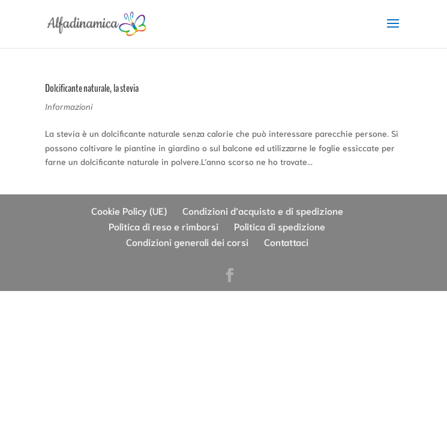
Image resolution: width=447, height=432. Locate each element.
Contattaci (286, 241)
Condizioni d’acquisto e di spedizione (262, 210)
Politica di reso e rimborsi (163, 226)
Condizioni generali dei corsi (187, 241)
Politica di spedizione (279, 226)
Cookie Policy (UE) (129, 210)
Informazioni (68, 106)
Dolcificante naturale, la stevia (92, 88)
